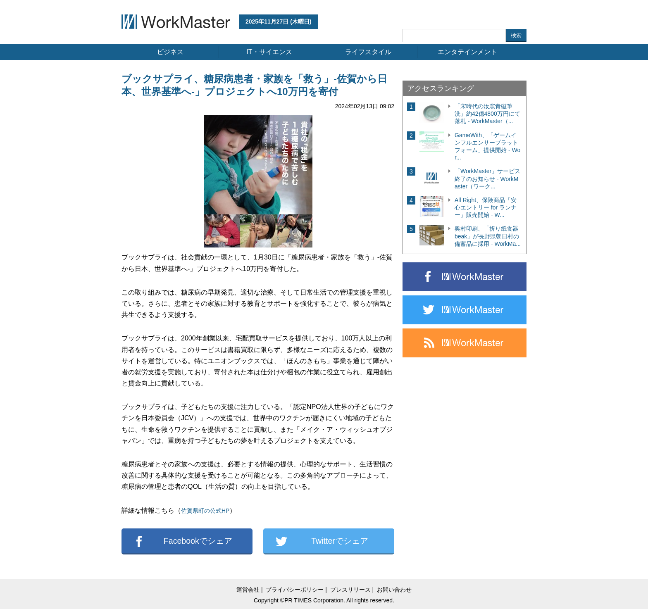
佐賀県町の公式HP (205, 510)
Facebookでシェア (198, 540)
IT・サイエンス (269, 51)
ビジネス (170, 51)
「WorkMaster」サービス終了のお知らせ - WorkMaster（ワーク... (487, 178)
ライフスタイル (368, 51)
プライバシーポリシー (295, 589)
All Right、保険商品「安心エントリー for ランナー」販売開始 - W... (486, 207)
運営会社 (248, 589)
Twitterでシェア (339, 540)
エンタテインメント (467, 51)
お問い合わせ (394, 589)
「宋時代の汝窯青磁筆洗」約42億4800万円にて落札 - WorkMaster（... (487, 113)
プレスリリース (350, 589)
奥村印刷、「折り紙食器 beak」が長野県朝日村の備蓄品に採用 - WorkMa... (488, 236)
